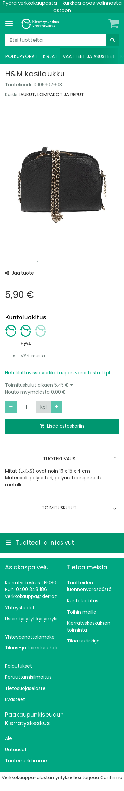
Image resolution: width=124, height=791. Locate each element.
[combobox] (62, 40)
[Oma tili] (102, 23)
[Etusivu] (41, 24)
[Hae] (112, 40)
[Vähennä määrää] (11, 407)
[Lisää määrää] (56, 407)
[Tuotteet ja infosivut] (11, 24)
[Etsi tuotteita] (62, 40)
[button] (62, 389)
